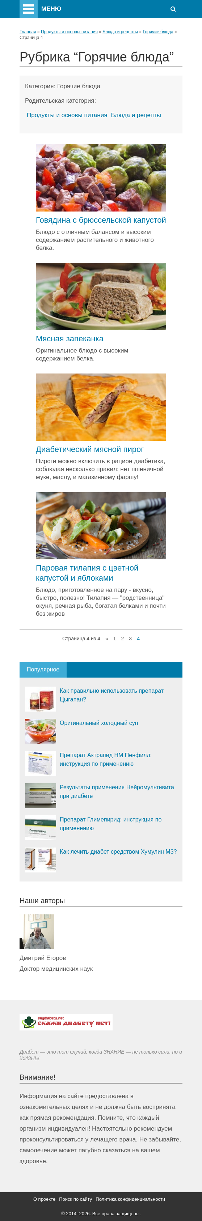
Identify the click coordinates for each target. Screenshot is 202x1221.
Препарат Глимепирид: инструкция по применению (110, 823)
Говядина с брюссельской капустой (101, 220)
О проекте (44, 1199)
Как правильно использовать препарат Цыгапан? (112, 695)
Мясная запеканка (70, 338)
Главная (28, 31)
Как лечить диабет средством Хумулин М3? (118, 852)
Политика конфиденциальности (130, 1199)
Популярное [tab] (43, 669)
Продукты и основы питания (69, 31)
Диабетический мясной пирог (90, 449)
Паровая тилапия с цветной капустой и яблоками (87, 572)
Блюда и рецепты (120, 31)
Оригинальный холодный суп (99, 723)
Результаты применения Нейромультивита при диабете (117, 791)
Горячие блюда (158, 31)
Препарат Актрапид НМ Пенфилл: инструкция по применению (106, 759)
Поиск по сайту (75, 1199)
